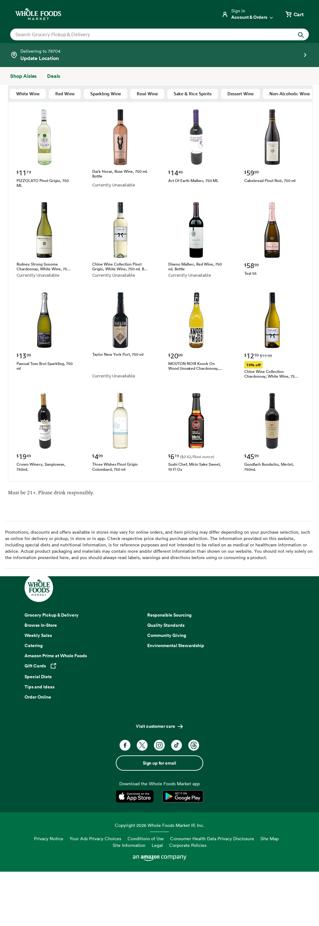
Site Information (129, 845)
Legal (157, 845)
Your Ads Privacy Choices (95, 838)
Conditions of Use (146, 838)
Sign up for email (159, 763)
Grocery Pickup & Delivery (51, 615)
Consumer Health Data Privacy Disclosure (212, 838)
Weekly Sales (38, 635)
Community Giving (166, 635)
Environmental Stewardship (175, 645)
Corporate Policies (187, 845)
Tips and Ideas (39, 687)
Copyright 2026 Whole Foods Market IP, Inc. (159, 825)
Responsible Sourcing (169, 615)
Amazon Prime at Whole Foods (55, 655)
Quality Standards (165, 625)
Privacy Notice (48, 838)
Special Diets (38, 676)
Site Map (269, 838)
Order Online (37, 697)
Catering (33, 645)
